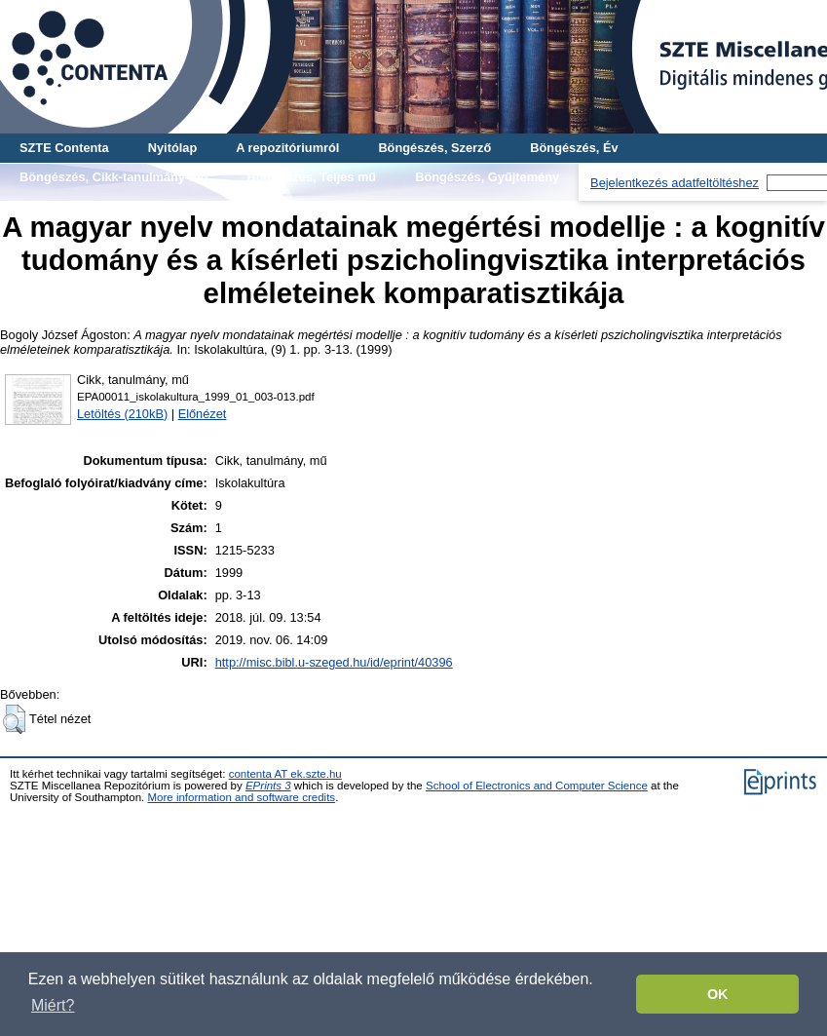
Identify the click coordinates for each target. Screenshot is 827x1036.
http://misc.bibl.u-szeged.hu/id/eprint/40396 (334, 662)
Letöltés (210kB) (122, 413)
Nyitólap (172, 147)
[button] (14, 719)
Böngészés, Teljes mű (311, 177)
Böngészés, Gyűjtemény (487, 177)
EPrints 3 (268, 785)
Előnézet (202, 413)
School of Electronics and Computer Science (537, 785)
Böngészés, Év (574, 147)
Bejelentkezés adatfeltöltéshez (674, 182)
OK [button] (718, 994)
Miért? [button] (52, 1005)
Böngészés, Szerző (434, 147)
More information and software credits (241, 797)
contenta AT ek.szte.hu (285, 774)
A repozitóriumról (287, 147)
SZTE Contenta (64, 147)
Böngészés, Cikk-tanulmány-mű (113, 177)
